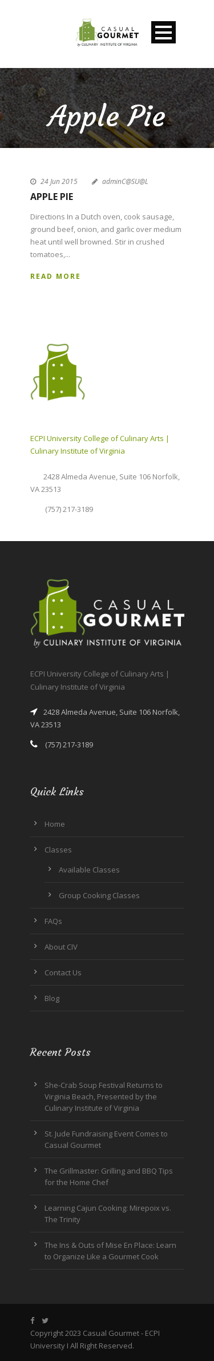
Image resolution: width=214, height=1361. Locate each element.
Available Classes (89, 869)
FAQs (53, 921)
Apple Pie (51, 196)
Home (55, 824)
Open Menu (163, 32)
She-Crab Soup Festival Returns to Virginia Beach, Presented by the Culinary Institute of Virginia (104, 1096)
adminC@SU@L (125, 181)
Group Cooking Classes (99, 895)
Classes (58, 849)
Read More (55, 276)
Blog (52, 998)
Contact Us (63, 972)
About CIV (61, 947)
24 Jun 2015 (59, 181)
